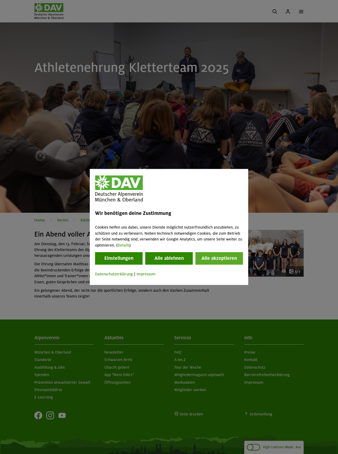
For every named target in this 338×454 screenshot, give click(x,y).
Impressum (146, 274)
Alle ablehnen (169, 258)
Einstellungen (118, 258)
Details (123, 245)
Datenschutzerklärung (114, 274)
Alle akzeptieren (219, 258)
